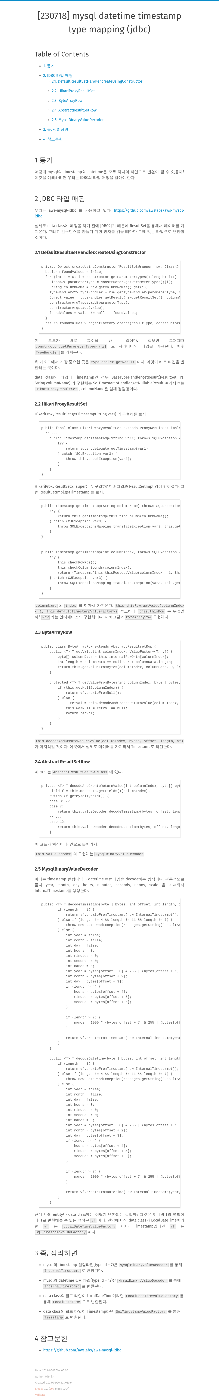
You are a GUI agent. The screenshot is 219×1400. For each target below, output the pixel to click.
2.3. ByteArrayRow (67, 100)
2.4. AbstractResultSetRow (74, 110)
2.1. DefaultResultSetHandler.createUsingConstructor (97, 81)
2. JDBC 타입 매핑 (58, 75)
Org (52, 1387)
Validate (40, 1393)
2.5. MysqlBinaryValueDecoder (78, 119)
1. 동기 (49, 66)
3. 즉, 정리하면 (55, 129)
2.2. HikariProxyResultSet (73, 91)
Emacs (39, 1387)
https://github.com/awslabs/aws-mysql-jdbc (82, 1348)
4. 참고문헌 (53, 139)
